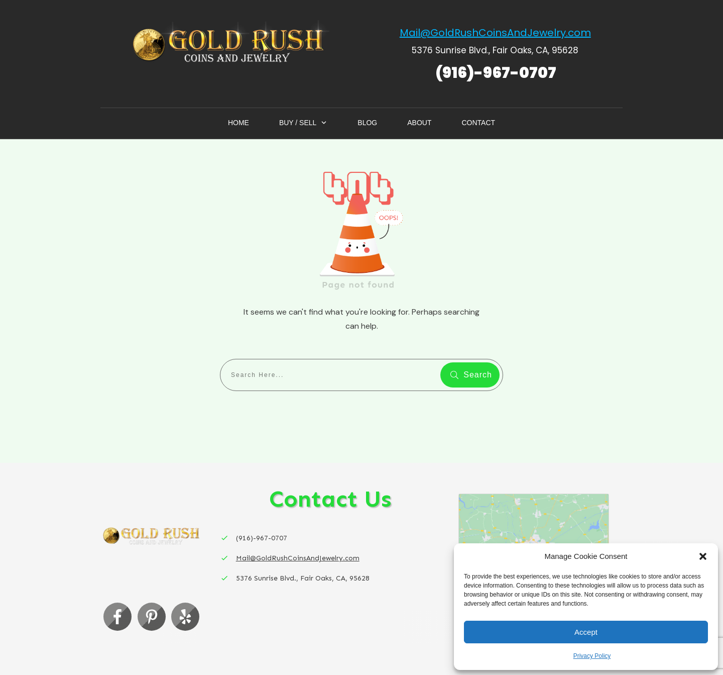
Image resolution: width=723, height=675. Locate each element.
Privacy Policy (592, 655)
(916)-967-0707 (495, 72)
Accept (585, 632)
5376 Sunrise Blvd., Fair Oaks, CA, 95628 (495, 50)
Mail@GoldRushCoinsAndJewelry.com (495, 33)
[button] (703, 556)
